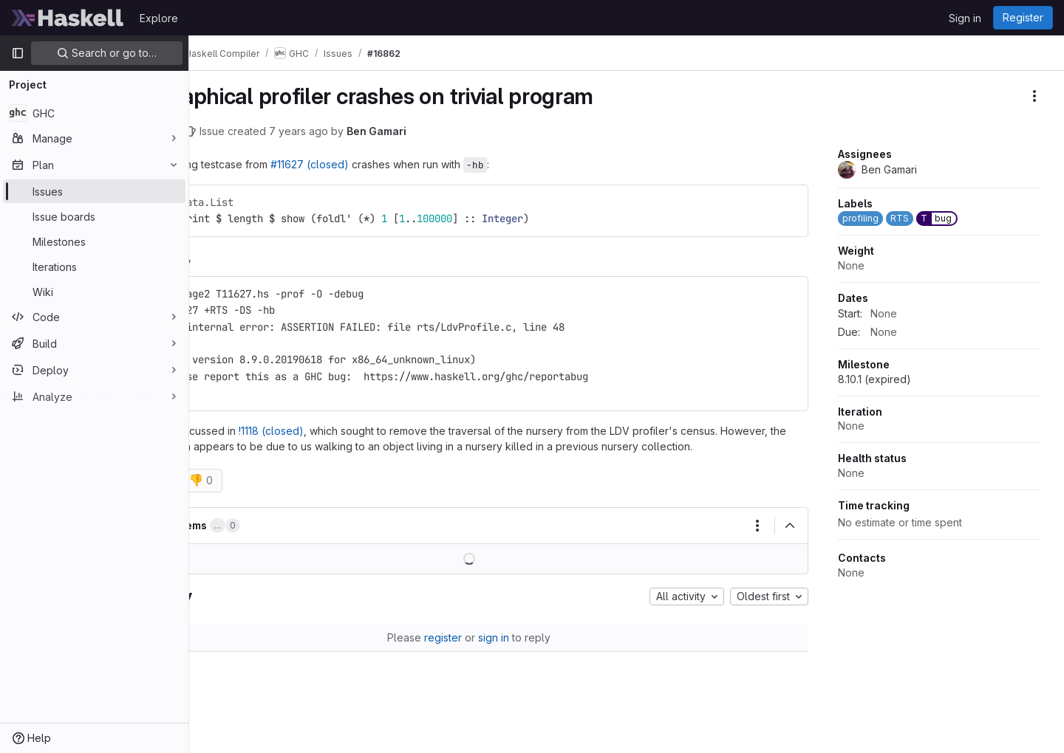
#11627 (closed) (387, 164)
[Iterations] (94, 266)
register (482, 653)
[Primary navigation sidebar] (18, 53)
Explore (159, 18)
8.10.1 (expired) (874, 379)
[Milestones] (94, 241)
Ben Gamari (454, 131)
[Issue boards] (94, 216)
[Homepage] (68, 18)
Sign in (965, 18)
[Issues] (94, 191)
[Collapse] (790, 541)
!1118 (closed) (348, 430)
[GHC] (94, 113)
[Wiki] (94, 291)
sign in (532, 653)
